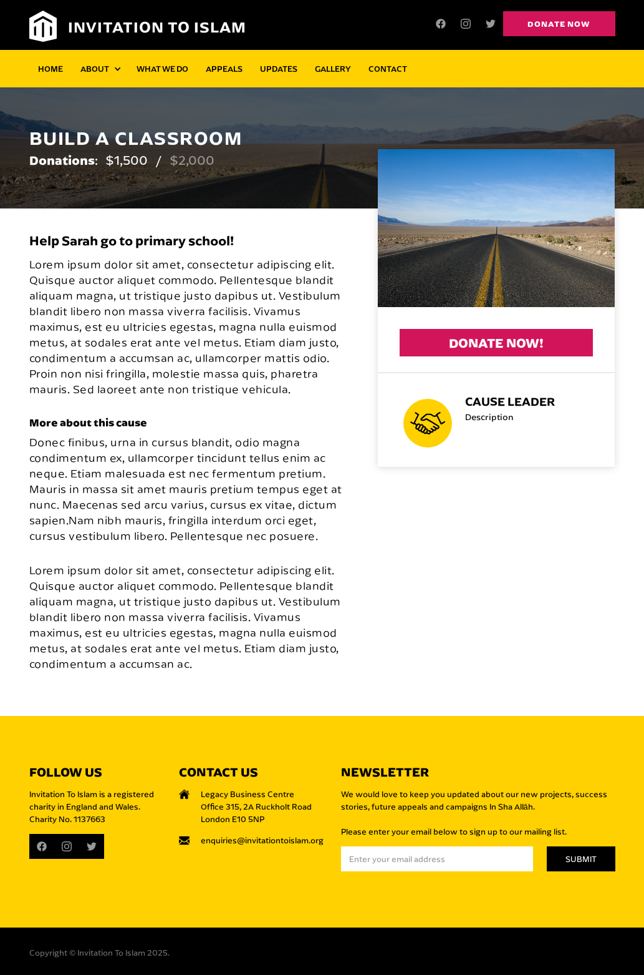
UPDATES (278, 68)
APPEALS (224, 68)
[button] (100, 68)
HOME (50, 68)
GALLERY (333, 68)
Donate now (558, 24)
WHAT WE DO (162, 68)
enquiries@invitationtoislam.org (262, 840)
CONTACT (387, 68)
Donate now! (496, 343)
